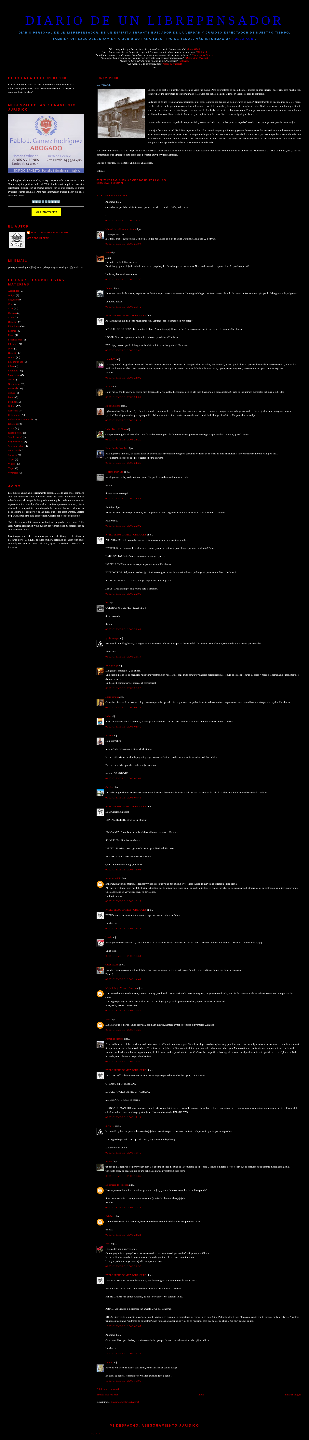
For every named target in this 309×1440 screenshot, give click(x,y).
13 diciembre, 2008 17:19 (123, 1353)
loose (108, 252)
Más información (46, 212)
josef (107, 1019)
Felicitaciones (15, 339)
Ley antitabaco (15, 361)
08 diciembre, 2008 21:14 (123, 420)
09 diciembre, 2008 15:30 (123, 1030)
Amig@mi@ (112, 665)
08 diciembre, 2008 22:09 (123, 593)
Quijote (12, 406)
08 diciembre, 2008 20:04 (123, 243)
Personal (117, 183)
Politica (12, 401)
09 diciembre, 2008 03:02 (123, 778)
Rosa (108, 1243)
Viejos (11, 468)
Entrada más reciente (107, 1394)
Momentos (13, 375)
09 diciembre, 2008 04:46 (123, 797)
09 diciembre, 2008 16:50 (123, 1061)
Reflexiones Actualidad (20, 419)
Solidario (12, 455)
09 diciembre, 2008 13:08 (123, 869)
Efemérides (14, 326)
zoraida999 (111, 359)
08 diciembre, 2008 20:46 (123, 350)
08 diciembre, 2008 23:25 (123, 688)
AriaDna (109, 1216)
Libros (11, 366)
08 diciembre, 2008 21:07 (123, 397)
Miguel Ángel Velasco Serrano (121, 988)
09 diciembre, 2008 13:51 (123, 956)
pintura (11, 393)
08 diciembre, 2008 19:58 (123, 220)
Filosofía (12, 344)
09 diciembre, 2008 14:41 (123, 979)
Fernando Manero (114, 1038)
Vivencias (13, 472)
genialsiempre (112, 638)
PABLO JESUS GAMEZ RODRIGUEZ (125, 315)
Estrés (11, 335)
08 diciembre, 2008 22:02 (123, 525)
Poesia (11, 397)
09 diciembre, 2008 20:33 (123, 1207)
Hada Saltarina (112, 405)
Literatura (13, 370)
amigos (11, 295)
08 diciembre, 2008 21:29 (123, 439)
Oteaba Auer (111, 964)
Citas (10, 308)
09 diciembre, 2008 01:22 (123, 707)
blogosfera (13, 299)
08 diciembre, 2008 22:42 (123, 629)
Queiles (109, 787)
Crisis (11, 317)
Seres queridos (15, 446)
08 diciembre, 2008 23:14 (123, 656)
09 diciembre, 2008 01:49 (123, 726)
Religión (12, 423)
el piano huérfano (114, 471)
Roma (11, 428)
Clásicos (12, 313)
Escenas (12, 330)
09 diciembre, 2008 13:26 (123, 928)
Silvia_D (109, 1126)
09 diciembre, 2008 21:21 (123, 1234)
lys (106, 602)
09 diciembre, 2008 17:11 (123, 1117)
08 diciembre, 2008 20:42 (123, 306)
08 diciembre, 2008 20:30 (123, 279)
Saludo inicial (15, 437)
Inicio (201, 1394)
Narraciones (14, 384)
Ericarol (109, 735)
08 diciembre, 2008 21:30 (123, 463)
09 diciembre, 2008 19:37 (123, 1176)
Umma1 (109, 1362)
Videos (11, 464)
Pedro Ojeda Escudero (116, 448)
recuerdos (13, 410)
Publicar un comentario (108, 1389)
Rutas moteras (15, 432)
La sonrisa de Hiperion (117, 1185)
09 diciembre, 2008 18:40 (123, 1152)
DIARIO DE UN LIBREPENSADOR (154, 20)
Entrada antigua (293, 1394)
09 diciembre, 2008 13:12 (123, 901)
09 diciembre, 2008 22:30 (123, 1266)
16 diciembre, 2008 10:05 (123, 1380)
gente (11, 348)
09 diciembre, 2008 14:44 (123, 1010)
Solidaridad (14, 450)
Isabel (108, 716)
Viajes (11, 459)
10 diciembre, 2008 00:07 (123, 1326)
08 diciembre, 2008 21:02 (123, 377)
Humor (11, 357)
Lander (109, 937)
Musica (12, 379)
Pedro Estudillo (113, 878)
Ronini (108, 1161)
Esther (108, 386)
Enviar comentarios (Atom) (125, 1402)
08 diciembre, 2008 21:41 (123, 498)
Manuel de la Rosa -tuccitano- (120, 229)
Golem (108, 288)
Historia (12, 353)
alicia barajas (112, 697)
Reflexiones (14, 415)
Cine (10, 304)
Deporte (12, 322)
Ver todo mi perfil (39, 238)
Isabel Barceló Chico (116, 429)
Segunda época (15, 441)
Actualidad (13, 290)
